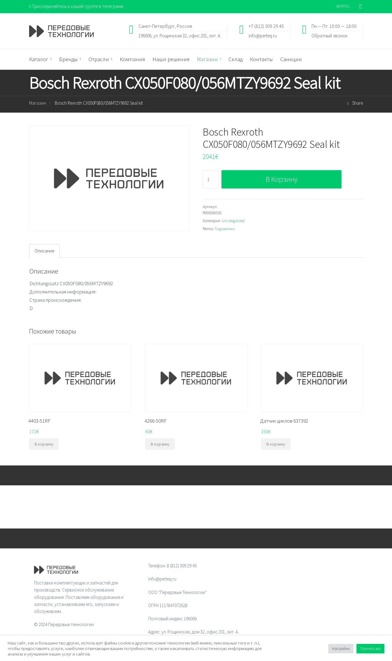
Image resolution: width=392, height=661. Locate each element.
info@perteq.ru (263, 35)
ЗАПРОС (343, 6)
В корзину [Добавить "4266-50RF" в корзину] (160, 444)
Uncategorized (233, 220)
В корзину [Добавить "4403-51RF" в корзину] (44, 444)
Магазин (37, 103)
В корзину (281, 179)
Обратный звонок (329, 35)
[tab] (44, 251)
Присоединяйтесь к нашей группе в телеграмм (76, 6)
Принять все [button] (370, 648)
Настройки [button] (341, 648)
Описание (44, 251)
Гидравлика (225, 228)
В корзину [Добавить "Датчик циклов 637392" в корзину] (275, 444)
